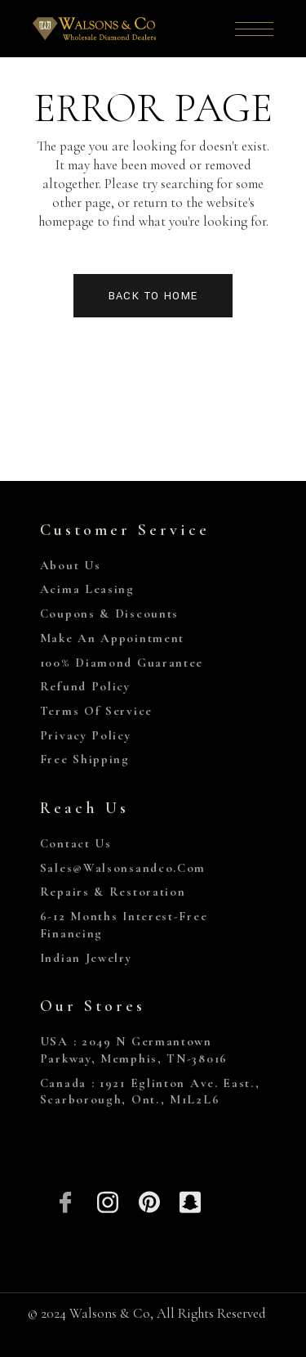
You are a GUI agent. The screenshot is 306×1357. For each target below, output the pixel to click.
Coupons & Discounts (109, 613)
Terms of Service (96, 710)
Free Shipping (85, 759)
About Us (70, 565)
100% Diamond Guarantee (121, 662)
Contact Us (76, 843)
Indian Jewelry (86, 957)
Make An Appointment (112, 638)
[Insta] (107, 1200)
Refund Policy (85, 686)
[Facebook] (66, 1200)
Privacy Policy (85, 735)
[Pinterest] (149, 1200)
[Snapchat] (190, 1200)
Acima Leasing (87, 589)
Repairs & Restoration (113, 891)
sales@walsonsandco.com (123, 867)
